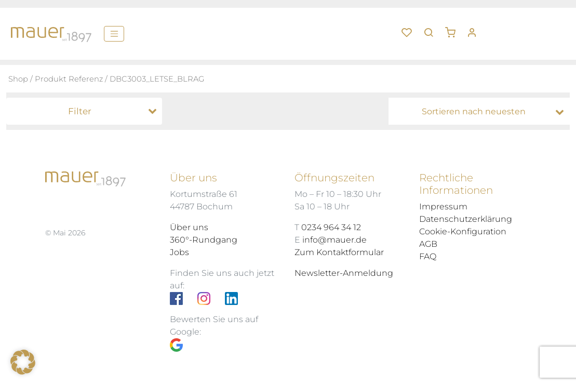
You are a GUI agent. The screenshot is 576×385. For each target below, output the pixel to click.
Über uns (189, 227)
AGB (428, 244)
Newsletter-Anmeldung (343, 273)
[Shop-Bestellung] (481, 111)
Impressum (443, 206)
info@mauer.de (334, 240)
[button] (454, 28)
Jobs (179, 252)
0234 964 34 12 (331, 227)
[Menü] (114, 34)
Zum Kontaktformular (339, 252)
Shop (18, 79)
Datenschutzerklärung (465, 219)
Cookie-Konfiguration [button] (462, 231)
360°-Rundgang (203, 240)
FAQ (427, 256)
